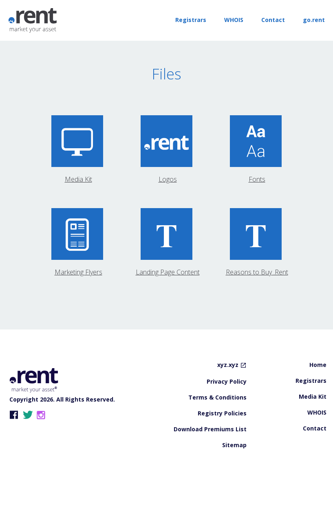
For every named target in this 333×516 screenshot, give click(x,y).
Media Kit (312, 424)
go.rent (314, 20)
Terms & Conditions (217, 425)
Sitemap (234, 473)
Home (317, 392)
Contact (273, 20)
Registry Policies (222, 441)
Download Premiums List (210, 457)
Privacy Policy (227, 409)
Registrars (190, 20)
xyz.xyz (227, 392)
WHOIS (233, 20)
